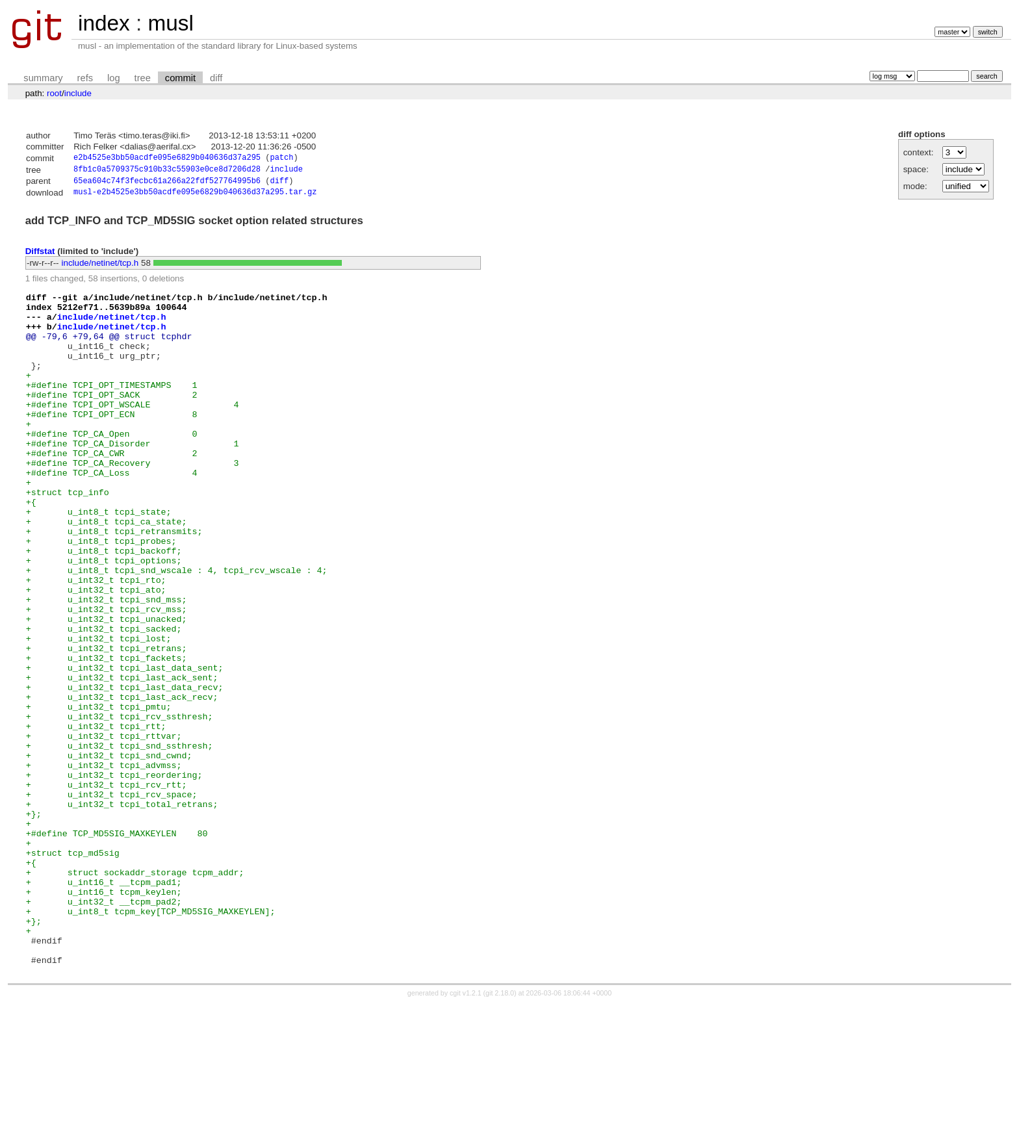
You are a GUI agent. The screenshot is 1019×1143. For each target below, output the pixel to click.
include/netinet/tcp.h (100, 267)
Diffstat (40, 255)
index (104, 23)
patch (281, 158)
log (113, 78)
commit (180, 78)
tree (143, 78)
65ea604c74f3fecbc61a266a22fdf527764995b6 (167, 184)
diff (216, 78)
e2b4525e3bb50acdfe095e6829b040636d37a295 (167, 158)
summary (42, 78)
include (78, 93)
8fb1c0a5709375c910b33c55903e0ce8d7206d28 (167, 171)
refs (85, 78)
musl (170, 23)
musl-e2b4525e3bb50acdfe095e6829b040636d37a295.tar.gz (194, 196)
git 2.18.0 (499, 1131)
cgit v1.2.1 (466, 1131)
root (54, 93)
